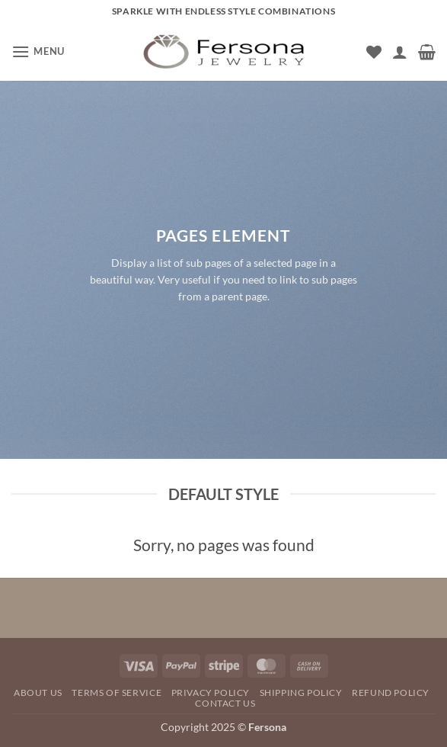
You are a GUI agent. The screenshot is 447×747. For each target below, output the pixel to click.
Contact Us (225, 703)
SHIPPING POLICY (301, 692)
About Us (38, 692)
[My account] (399, 52)
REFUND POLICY (390, 692)
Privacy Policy (211, 692)
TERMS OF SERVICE (116, 692)
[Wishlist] (374, 52)
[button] (38, 51)
